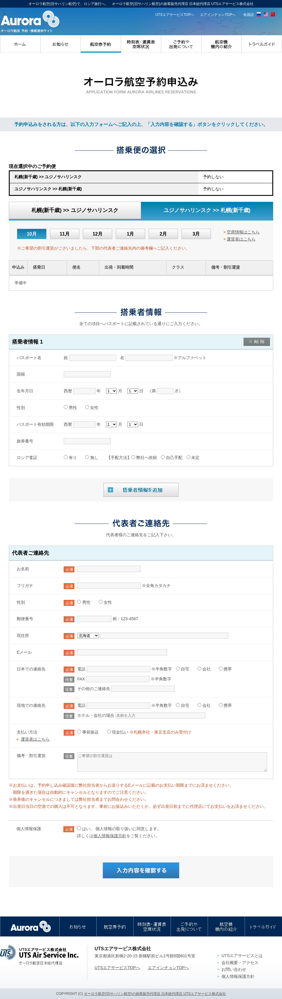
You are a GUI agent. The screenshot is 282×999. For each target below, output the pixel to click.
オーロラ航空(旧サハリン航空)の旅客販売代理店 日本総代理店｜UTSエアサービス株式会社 (30, 22)
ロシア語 (259, 14)
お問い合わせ (233, 969)
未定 (195, 457)
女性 (94, 407)
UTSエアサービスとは (242, 955)
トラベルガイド (262, 44)
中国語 (273, 14)
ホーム (20, 44)
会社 (206, 669)
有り (73, 457)
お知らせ (61, 44)
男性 (73, 407)
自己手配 (174, 457)
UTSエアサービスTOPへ (174, 15)
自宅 (185, 669)
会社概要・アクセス (239, 962)
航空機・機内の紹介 (222, 44)
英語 (266, 14)
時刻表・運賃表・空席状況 (141, 44)
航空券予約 (101, 44)
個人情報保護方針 (109, 835)
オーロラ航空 (30, 926)
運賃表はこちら (241, 239)
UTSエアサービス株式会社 (39, 955)
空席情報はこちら (243, 232)
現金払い (120, 732)
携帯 (228, 669)
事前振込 (90, 732)
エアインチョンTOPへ (218, 15)
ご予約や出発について (181, 44)
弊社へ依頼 (146, 457)
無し (94, 457)
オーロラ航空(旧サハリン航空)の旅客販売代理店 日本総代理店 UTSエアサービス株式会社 (155, 994)
